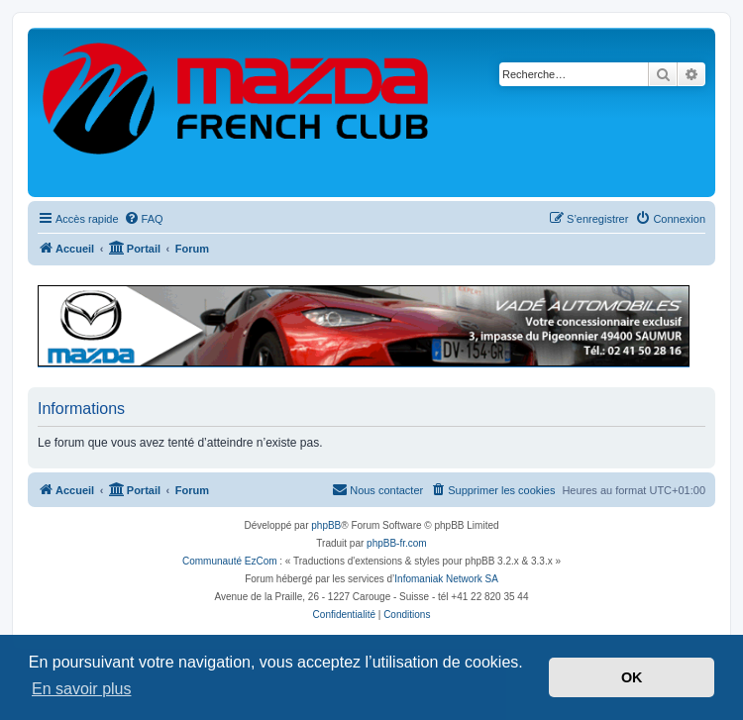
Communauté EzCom (229, 561)
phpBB (326, 525)
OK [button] (632, 677)
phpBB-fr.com (397, 543)
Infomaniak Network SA (446, 578)
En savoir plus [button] (82, 688)
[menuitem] (143, 219)
